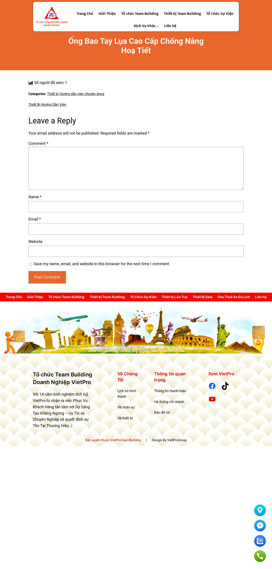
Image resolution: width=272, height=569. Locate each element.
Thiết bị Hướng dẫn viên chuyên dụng (75, 94)
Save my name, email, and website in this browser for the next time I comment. (102, 263)
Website (35, 241)
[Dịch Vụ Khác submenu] (157, 26)
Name (35, 197)
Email (35, 219)
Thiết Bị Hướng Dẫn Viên (47, 105)
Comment (38, 143)
